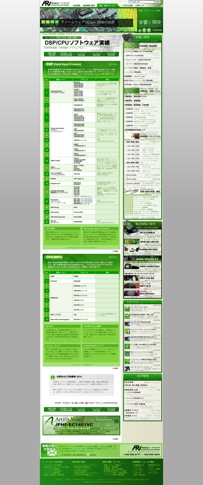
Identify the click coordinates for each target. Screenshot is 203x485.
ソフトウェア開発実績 (52, 469)
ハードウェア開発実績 (52, 473)
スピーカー (138, 467)
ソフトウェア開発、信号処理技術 (115, 473)
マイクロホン (138, 469)
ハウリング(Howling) (131, 217)
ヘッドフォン (152, 471)
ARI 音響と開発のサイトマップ (84, 479)
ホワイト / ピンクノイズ (151, 215)
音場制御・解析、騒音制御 (113, 469)
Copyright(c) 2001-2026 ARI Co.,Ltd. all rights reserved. (101, 482)
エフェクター (138, 471)
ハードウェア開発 (91, 446)
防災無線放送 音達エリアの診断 (115, 471)
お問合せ (93, 455)
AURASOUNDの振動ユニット (84, 475)
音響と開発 (52, 34)
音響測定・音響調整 (111, 467)
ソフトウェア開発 (106, 446)
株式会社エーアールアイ (105, 479)
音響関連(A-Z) (139, 465)
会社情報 (67, 455)
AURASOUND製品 (80, 471)
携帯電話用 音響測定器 (82, 467)
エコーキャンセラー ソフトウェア (86, 465)
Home (45, 34)
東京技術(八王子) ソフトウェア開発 (56, 467)
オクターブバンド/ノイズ (133, 215)
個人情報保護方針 (79, 455)
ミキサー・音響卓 (154, 469)
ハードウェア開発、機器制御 (114, 475)
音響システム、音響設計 (112, 465)
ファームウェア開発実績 (52, 471)
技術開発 (61, 34)
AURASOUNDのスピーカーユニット (87, 473)
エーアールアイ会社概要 (52, 465)
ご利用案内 (58, 479)
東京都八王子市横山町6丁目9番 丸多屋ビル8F (132, 479)
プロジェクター (153, 473)
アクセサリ (138, 473)
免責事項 (68, 479)
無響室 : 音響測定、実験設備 (54, 475)
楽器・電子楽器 (139, 475)
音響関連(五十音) (154, 465)
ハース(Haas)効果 (149, 217)
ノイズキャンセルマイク (82, 469)
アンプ (150, 467)
